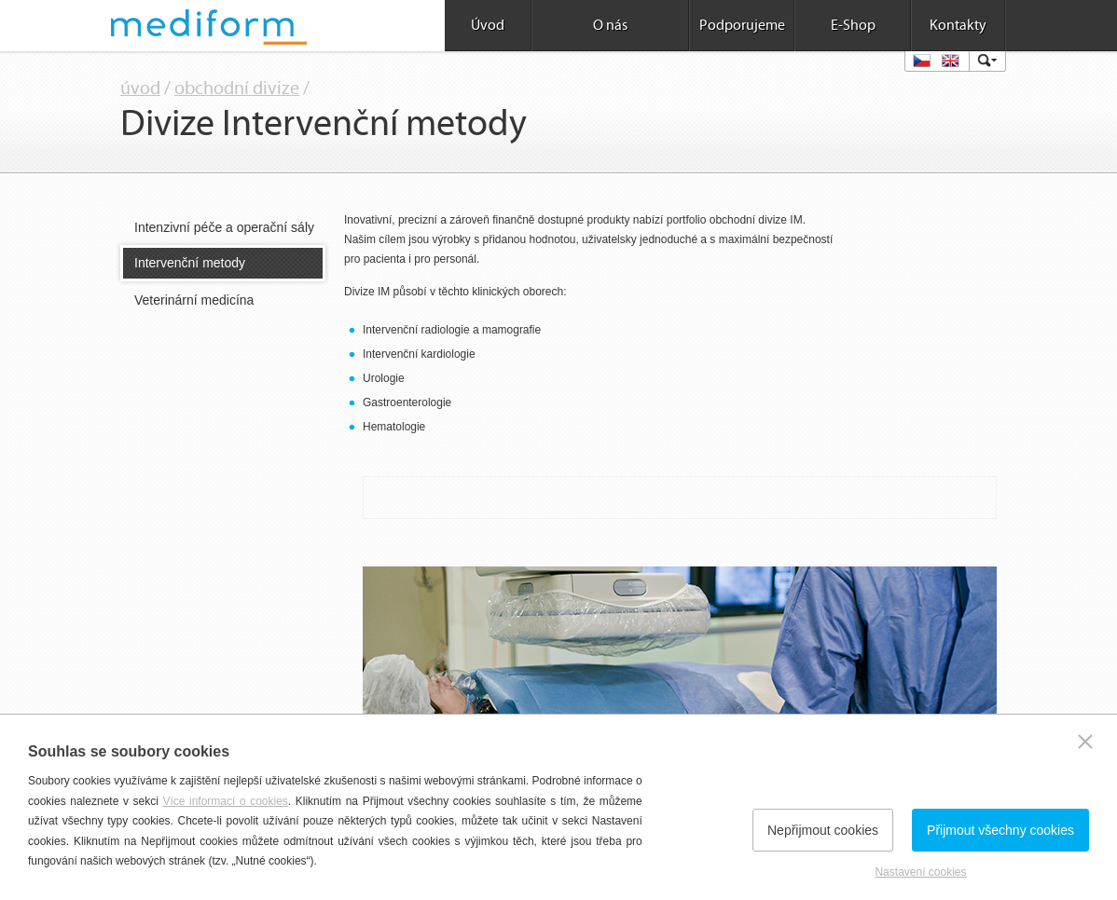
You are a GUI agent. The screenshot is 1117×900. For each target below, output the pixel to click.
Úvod (487, 25)
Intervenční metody (189, 262)
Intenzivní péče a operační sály (224, 227)
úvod (140, 88)
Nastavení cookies (920, 872)
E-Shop (853, 25)
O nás (610, 25)
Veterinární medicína (194, 300)
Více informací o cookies (224, 801)
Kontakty (958, 25)
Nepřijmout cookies (822, 830)
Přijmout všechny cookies (1000, 830)
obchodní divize (236, 88)
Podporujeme (742, 25)
